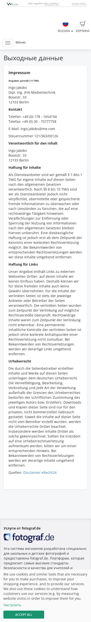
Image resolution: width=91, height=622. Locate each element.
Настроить (12, 605)
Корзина (83, 27)
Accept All (23, 615)
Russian (65, 27)
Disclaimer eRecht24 (40, 472)
